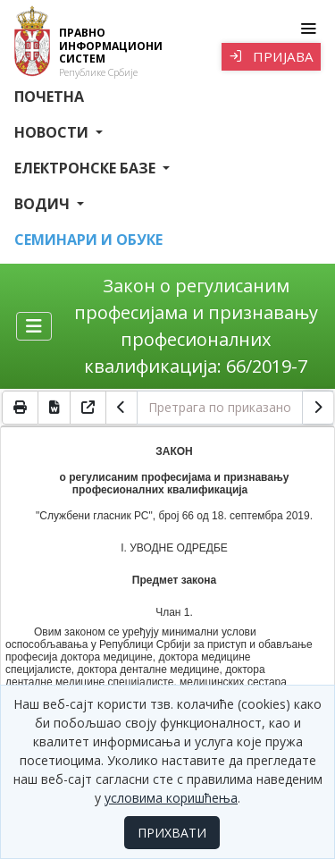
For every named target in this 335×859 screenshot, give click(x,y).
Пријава (271, 56)
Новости (53, 132)
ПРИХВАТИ (172, 832)
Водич (43, 204)
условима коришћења (171, 797)
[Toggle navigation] (308, 28)
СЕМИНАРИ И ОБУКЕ (88, 239)
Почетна (49, 96)
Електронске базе (86, 168)
